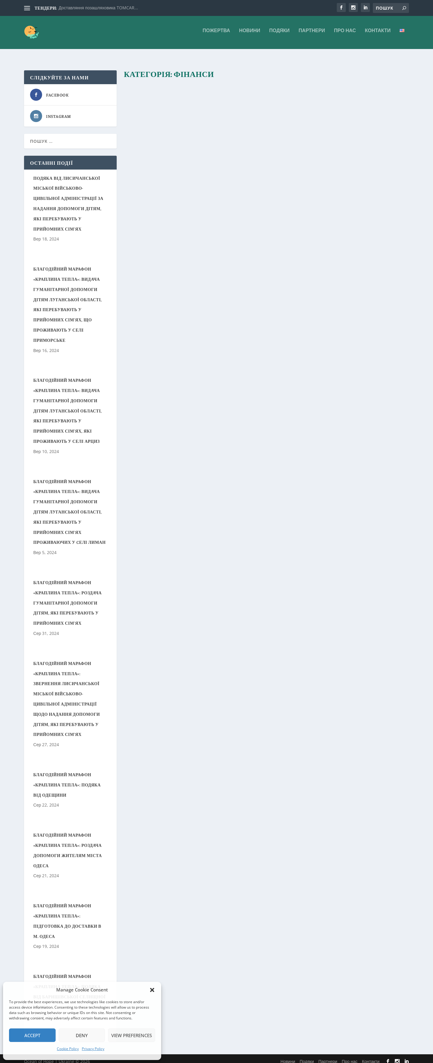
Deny (82, 1035)
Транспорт (319, 479)
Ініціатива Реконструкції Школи (335, 180)
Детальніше (148, 156)
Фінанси (207, 111)
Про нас (345, 35)
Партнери (312, 35)
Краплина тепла (216, 292)
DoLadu (330, 292)
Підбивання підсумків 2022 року (338, 459)
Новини (249, 35)
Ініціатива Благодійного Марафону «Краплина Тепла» (188, 275)
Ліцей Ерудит (214, 382)
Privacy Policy (93, 1048)
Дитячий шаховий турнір (335, 372)
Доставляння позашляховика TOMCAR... (98, 8)
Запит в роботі (189, 292)
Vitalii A (142, 111)
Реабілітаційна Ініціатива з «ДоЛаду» (337, 278)
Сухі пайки (240, 292)
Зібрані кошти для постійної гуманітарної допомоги (187, 554)
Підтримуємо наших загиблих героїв (325, 90)
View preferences (131, 1035)
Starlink (327, 473)
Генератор (367, 473)
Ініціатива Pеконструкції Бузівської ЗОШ (189, 188)
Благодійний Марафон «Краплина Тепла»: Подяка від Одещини (67, 779)
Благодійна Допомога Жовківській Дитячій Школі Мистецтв (182, 93)
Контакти (378, 35)
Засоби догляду (377, 292)
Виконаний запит (192, 473)
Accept (32, 1035)
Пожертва (216, 35)
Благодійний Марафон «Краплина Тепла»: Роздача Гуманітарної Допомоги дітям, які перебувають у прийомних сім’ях (67, 597)
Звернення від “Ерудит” (182, 372)
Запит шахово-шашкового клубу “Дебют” (192, 459)
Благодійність (188, 111)
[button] (152, 990)
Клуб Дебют (218, 473)
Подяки (279, 35)
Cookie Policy (68, 1048)
